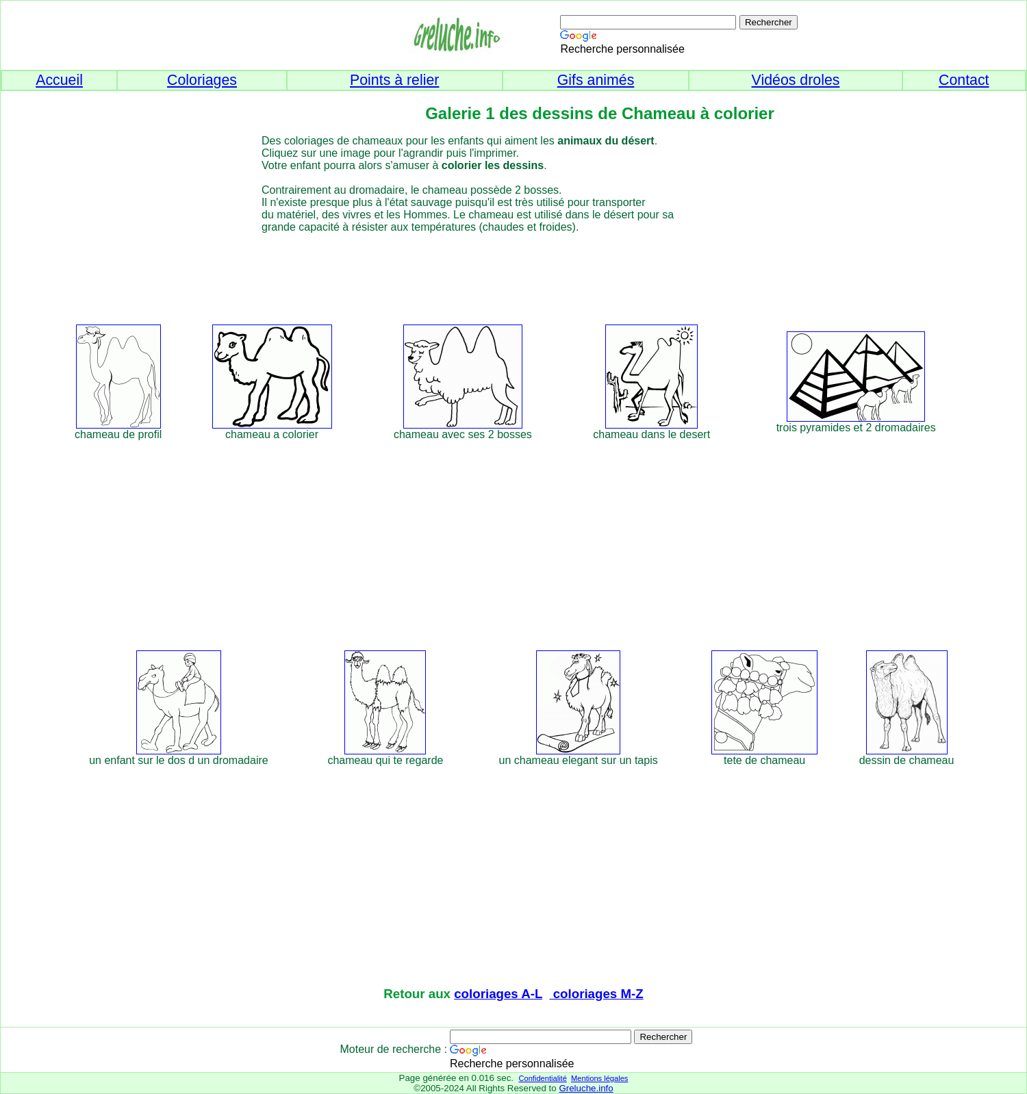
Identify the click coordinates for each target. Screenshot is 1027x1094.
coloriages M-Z (597, 994)
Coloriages (202, 80)
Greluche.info (586, 1088)
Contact (964, 80)
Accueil (59, 80)
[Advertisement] (538, 276)
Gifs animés (596, 80)
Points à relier (394, 80)
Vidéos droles (796, 80)
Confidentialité (542, 1078)
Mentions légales (599, 1078)
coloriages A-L (498, 994)
